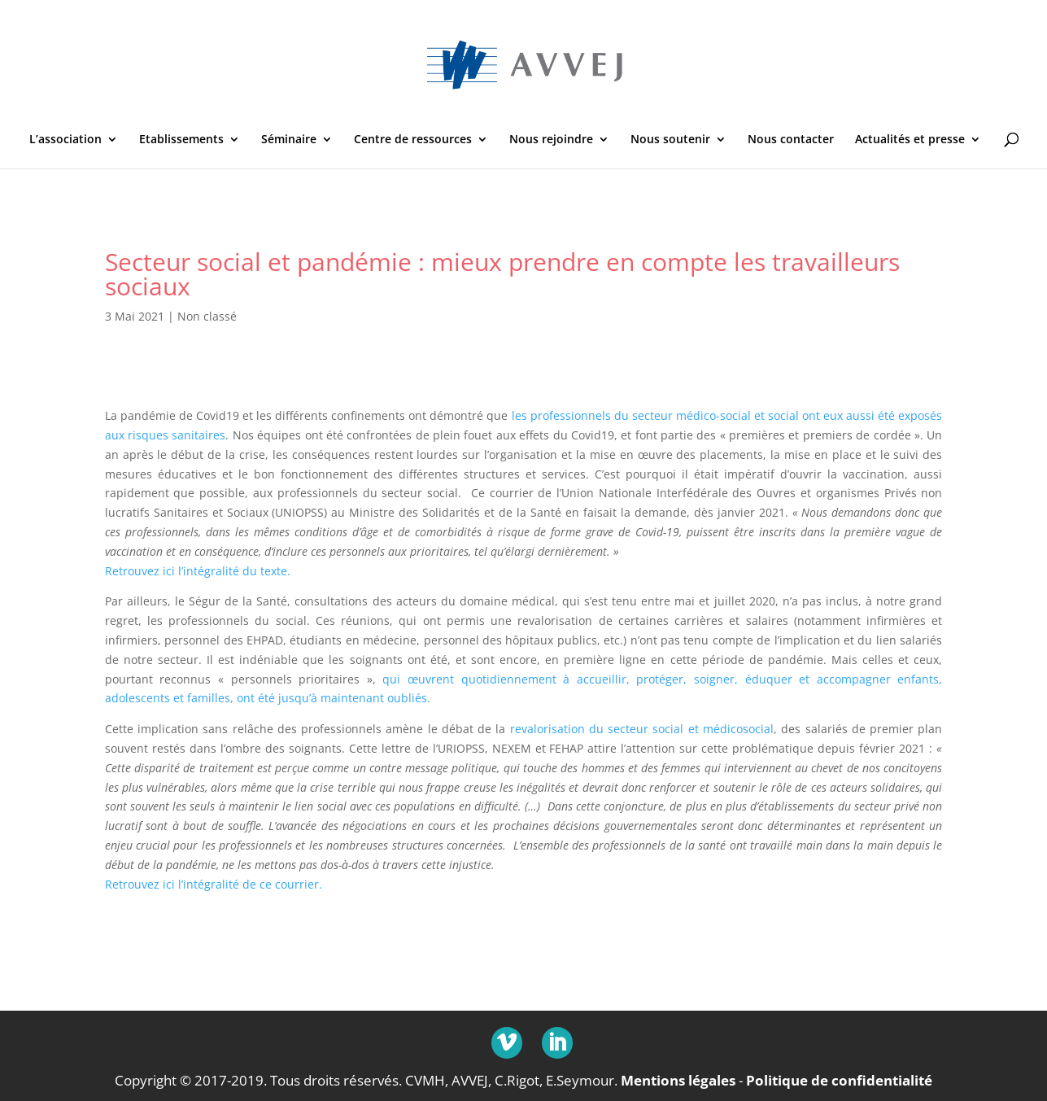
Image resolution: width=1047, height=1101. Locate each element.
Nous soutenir (670, 139)
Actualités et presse (910, 139)
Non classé (207, 316)
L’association (65, 139)
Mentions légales (678, 1079)
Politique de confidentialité (839, 1079)
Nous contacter (791, 139)
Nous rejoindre (551, 139)
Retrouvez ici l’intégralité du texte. (197, 571)
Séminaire (288, 139)
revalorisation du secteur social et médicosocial (642, 728)
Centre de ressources (413, 139)
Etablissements (181, 139)
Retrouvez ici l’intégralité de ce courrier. (213, 884)
